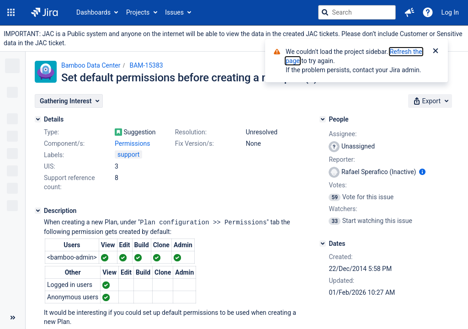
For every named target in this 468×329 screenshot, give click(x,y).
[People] (322, 119)
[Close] (435, 51)
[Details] (38, 119)
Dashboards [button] (93, 12)
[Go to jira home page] (45, 12)
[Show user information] (422, 171)
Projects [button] (137, 12)
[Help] (427, 12)
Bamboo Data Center (90, 65)
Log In (450, 12)
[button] (11, 12)
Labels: (54, 155)
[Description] (38, 210)
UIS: (49, 166)
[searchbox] (357, 12)
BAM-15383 (146, 65)
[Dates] (322, 243)
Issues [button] (174, 12)
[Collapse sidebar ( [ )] (13, 317)
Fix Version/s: (194, 143)
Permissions (132, 143)
